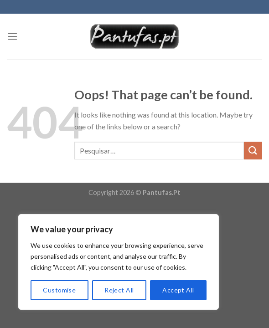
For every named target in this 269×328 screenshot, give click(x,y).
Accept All (178, 290)
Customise (59, 290)
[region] (118, 262)
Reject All (119, 290)
